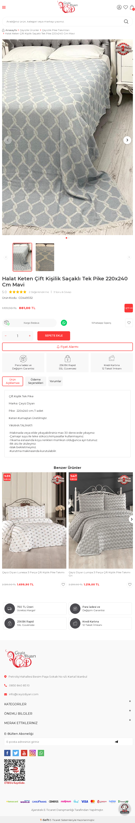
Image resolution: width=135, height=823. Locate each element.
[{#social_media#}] (7, 753)
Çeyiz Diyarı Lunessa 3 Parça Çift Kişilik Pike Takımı (33, 572)
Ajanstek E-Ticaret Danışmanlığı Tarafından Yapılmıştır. (67, 809)
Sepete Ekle (54, 335)
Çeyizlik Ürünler (29, 30)
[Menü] (4, 7)
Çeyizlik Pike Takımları (55, 30)
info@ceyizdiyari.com (21, 694)
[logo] (67, 7)
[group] (67, 137)
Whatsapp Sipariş (101, 322)
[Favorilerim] (125, 7)
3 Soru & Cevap (62, 292)
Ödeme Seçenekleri (35, 381)
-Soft (45, 820)
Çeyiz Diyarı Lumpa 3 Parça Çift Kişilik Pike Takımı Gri (99, 574)
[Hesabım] (119, 7)
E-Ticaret (55, 820)
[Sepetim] (132, 7)
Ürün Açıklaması (13, 381)
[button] (66, 238)
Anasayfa (9, 30)
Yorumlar (55, 381)
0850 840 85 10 (17, 685)
